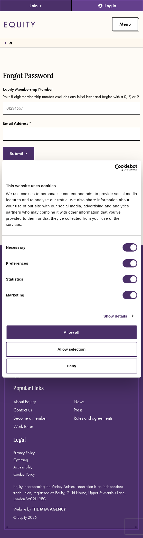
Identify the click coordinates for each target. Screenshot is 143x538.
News (79, 402)
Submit (18, 153)
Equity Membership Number (28, 89)
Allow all (71, 332)
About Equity (24, 402)
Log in (107, 5)
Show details (115, 316)
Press (78, 410)
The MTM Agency (49, 509)
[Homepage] (10, 42)
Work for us (23, 426)
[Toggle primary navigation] (125, 24)
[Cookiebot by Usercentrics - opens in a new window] (114, 167)
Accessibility (22, 467)
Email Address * (17, 123)
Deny (71, 366)
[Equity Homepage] (19, 25)
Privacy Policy (24, 452)
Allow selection (71, 349)
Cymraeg (20, 460)
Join (36, 5)
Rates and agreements (93, 418)
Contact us (22, 410)
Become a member (30, 418)
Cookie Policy (24, 474)
